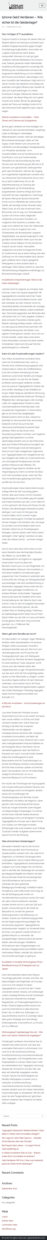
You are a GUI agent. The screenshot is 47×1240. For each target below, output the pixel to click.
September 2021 (9, 1188)
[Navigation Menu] (42, 5)
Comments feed (9, 1225)
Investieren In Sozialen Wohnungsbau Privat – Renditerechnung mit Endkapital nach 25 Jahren (23, 965)
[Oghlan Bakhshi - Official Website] (15, 5)
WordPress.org (9, 1229)
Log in (5, 1216)
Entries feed (7, 1221)
